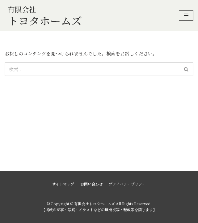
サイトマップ (63, 183)
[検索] (92, 69)
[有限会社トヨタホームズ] (45, 15)
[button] (186, 69)
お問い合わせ (91, 183)
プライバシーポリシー (127, 183)
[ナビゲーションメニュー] (186, 15)
